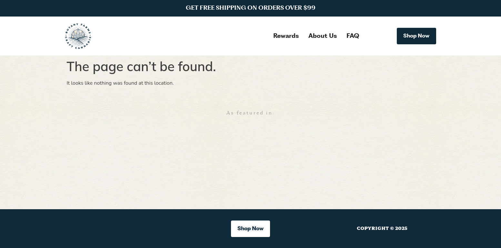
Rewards (286, 36)
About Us (322, 36)
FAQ (352, 36)
